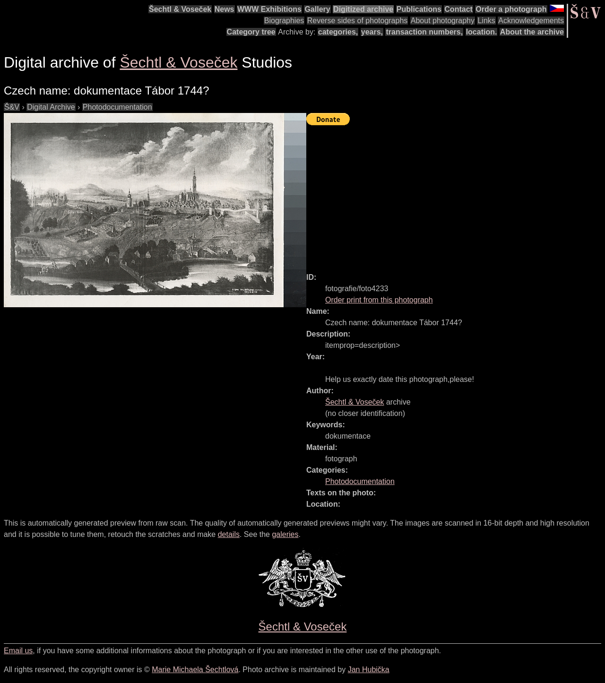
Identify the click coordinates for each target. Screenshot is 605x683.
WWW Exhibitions (269, 9)
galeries (285, 534)
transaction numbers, (424, 32)
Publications (419, 9)
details (229, 534)
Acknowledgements (531, 21)
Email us (18, 651)
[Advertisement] (455, 195)
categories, (338, 32)
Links (486, 21)
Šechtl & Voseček (180, 9)
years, (372, 32)
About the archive (532, 32)
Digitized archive (363, 9)
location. (481, 32)
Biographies (284, 21)
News (224, 9)
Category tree (251, 32)
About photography (443, 21)
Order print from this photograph (379, 300)
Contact (458, 9)
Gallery (317, 9)
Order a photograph (510, 9)
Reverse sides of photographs (357, 21)
